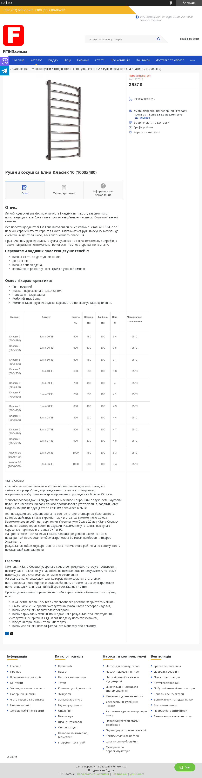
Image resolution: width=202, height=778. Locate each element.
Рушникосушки (41, 69)
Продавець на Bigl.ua (101, 770)
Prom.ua (122, 766)
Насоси (62, 671)
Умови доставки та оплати (28, 688)
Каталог (36, 60)
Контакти (143, 60)
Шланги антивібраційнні (122, 741)
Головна (18, 60)
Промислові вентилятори (170, 710)
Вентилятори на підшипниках (173, 699)
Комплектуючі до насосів (74, 688)
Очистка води (67, 727)
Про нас (15, 671)
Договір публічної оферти (27, 710)
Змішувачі (65, 694)
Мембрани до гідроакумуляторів (118, 749)
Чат (184, 767)
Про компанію (120, 60)
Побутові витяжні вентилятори (174, 688)
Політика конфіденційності (128, 774)
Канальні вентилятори (169, 694)
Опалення (21, 69)
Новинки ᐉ (65, 666)
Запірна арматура (70, 699)
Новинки (83, 60)
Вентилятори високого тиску (173, 716)
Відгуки (53, 60)
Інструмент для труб (71, 742)
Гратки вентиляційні (167, 666)
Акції (68, 60)
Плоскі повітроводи (167, 677)
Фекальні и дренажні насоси (124, 696)
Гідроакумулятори (70, 705)
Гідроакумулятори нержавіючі (126, 730)
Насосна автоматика (72, 677)
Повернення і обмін (23, 694)
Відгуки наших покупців (25, 677)
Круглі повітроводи (166, 683)
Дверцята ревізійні (166, 671)
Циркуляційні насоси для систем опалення (122, 688)
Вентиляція (65, 716)
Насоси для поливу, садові (123, 666)
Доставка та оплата (170, 60)
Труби (62, 683)
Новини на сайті (21, 705)
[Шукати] (159, 39)
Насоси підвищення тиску (123, 671)
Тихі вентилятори (165, 705)
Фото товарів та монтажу (27, 699)
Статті (99, 60)
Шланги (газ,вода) (70, 722)
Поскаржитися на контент (93, 774)
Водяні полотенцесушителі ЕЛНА (77, 69)
